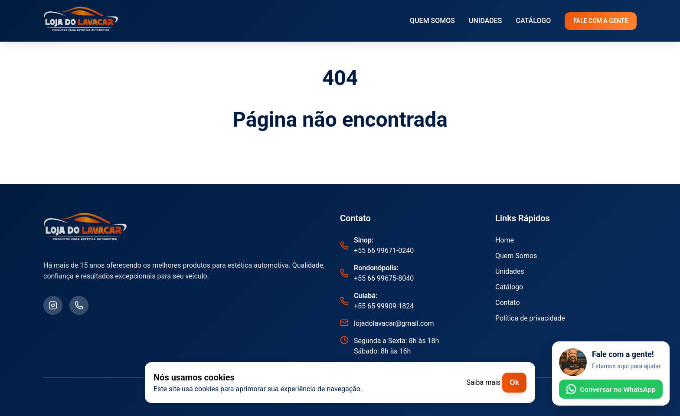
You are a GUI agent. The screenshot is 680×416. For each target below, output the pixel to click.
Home (504, 240)
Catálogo (509, 287)
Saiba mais (483, 382)
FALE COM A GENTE (600, 20)
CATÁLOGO (533, 20)
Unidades (509, 271)
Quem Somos (516, 256)
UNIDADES (485, 20)
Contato (507, 302)
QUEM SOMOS (432, 20)
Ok (514, 382)
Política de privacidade (530, 318)
